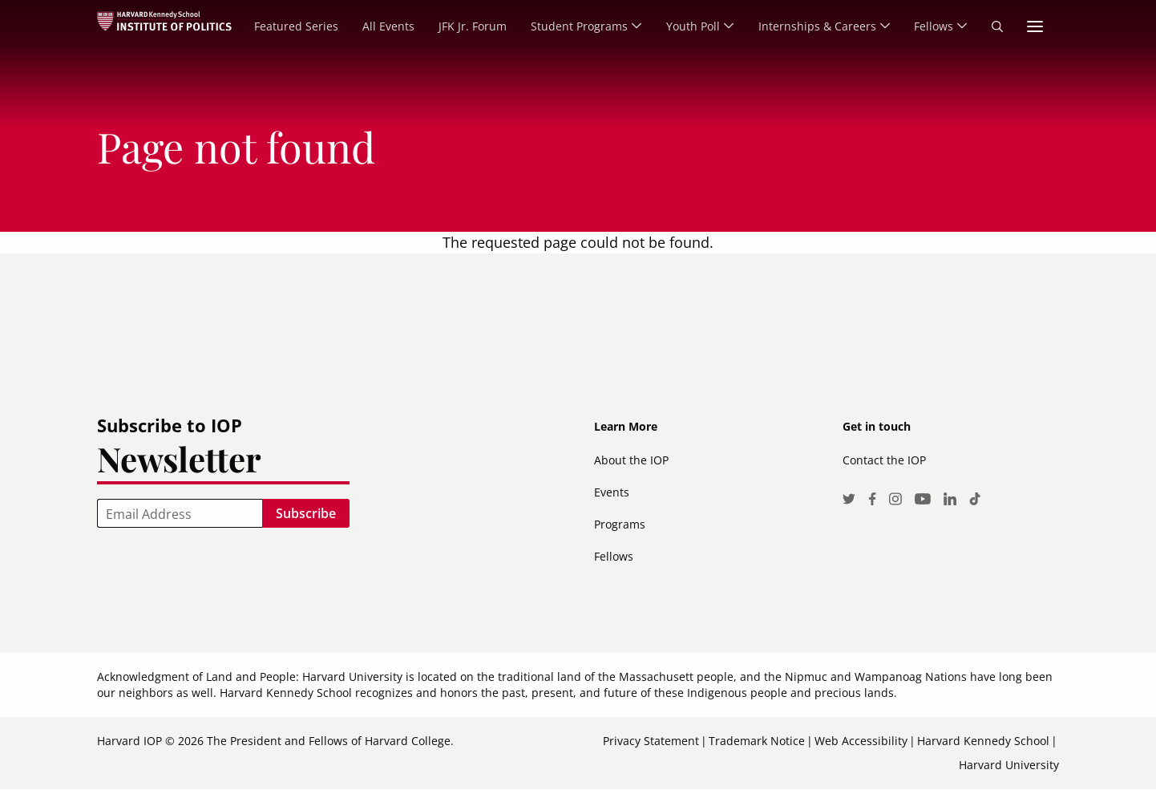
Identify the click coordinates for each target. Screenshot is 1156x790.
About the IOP (631, 460)
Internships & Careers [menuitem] (813, 26)
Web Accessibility (860, 740)
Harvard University (1009, 764)
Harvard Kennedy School (983, 740)
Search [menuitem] (997, 26)
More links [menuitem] (1035, 26)
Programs (619, 524)
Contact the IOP (884, 460)
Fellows (613, 556)
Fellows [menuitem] (932, 26)
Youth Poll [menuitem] (687, 26)
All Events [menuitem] (381, 26)
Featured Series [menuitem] (289, 26)
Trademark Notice (757, 740)
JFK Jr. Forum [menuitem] (465, 26)
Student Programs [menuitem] (571, 26)
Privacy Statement (651, 740)
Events (611, 492)
